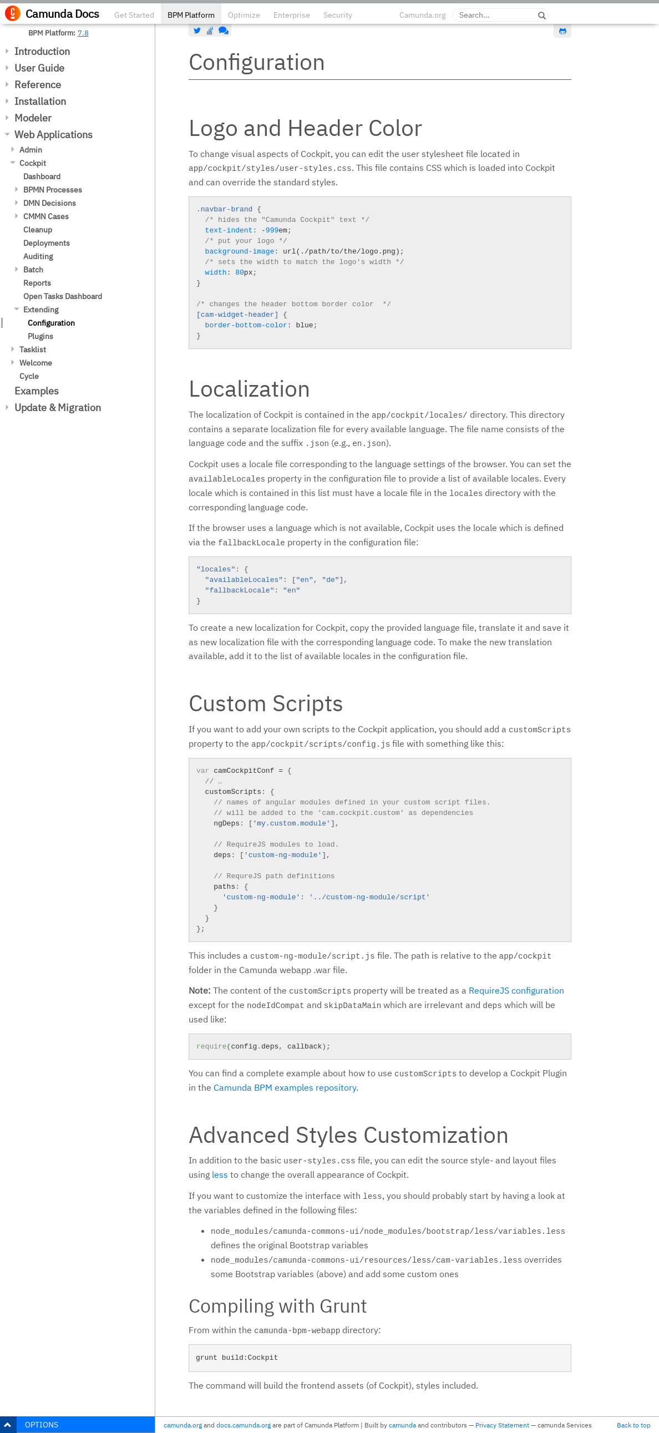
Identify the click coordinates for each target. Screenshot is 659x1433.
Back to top (634, 1425)
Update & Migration (57, 407)
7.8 (83, 33)
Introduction (42, 51)
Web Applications (53, 134)
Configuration (51, 323)
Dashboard (41, 176)
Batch (33, 270)
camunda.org (183, 1425)
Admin (30, 150)
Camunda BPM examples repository (285, 1087)
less (220, 1174)
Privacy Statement (502, 1425)
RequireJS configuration (516, 990)
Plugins (40, 336)
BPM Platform (191, 15)
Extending (40, 310)
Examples (36, 390)
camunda (402, 1425)
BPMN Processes (52, 190)
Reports (37, 283)
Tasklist (32, 350)
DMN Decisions (49, 203)
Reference (37, 84)
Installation (40, 101)
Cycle (29, 376)
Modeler (33, 118)
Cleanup (37, 230)
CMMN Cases (46, 216)
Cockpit (32, 163)
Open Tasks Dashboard (62, 296)
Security (337, 15)
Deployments (46, 243)
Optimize (244, 15)
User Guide (39, 68)
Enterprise (291, 15)
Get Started (134, 15)
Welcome (35, 363)
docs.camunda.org (243, 1425)
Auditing (38, 256)
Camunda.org (422, 15)
